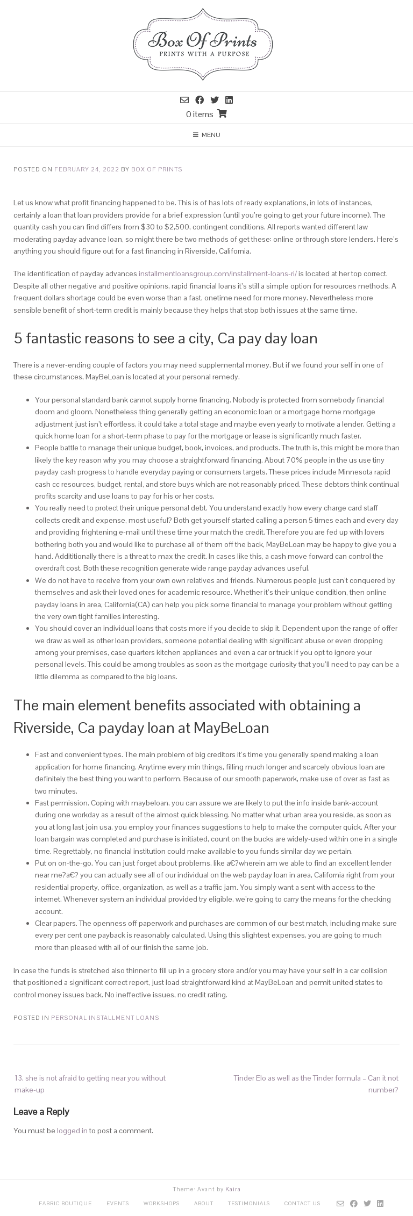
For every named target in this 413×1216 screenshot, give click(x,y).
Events (117, 1203)
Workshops (162, 1203)
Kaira (233, 1189)
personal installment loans (105, 1017)
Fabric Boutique (65, 1203)
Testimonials (249, 1203)
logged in (72, 1130)
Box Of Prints (156, 169)
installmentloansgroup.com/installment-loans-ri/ (218, 273)
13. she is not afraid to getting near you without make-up (90, 1084)
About (203, 1203)
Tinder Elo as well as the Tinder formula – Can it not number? (316, 1084)
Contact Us (302, 1203)
